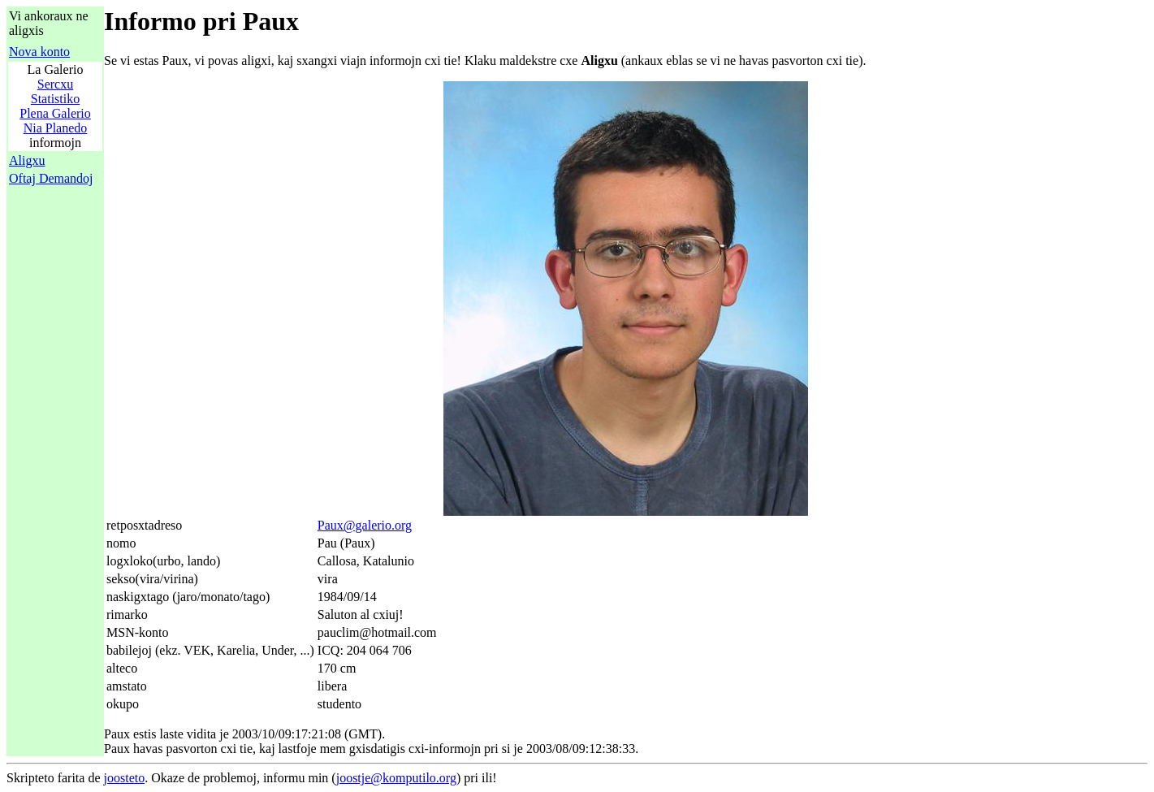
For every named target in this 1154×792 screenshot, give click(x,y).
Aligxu (27, 160)
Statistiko (55, 99)
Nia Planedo (56, 128)
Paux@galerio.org (365, 525)
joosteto (124, 778)
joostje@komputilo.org (396, 778)
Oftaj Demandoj (51, 178)
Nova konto (39, 51)
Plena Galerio (55, 113)
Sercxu (55, 84)
